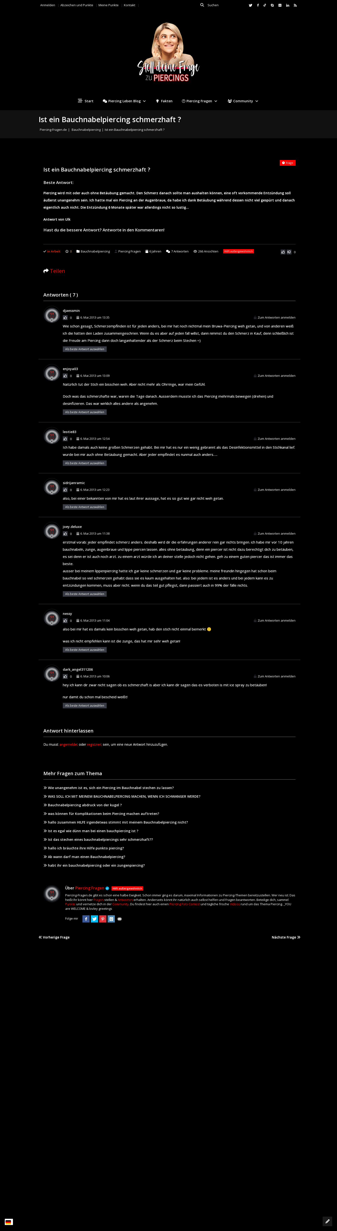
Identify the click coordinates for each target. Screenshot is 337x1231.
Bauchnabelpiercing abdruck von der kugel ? (82, 805)
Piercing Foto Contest (184, 904)
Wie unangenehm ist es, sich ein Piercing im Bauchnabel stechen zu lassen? (108, 787)
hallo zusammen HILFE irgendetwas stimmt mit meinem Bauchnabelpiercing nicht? (115, 822)
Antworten (177, 251)
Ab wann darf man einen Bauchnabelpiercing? (84, 856)
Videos (235, 904)
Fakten (164, 101)
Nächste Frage (286, 937)
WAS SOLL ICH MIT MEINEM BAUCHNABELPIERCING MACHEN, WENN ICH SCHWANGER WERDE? (121, 796)
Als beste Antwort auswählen (84, 349)
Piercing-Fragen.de (53, 129)
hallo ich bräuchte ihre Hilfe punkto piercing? (83, 848)
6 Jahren (155, 251)
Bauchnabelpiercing (86, 129)
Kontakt (129, 5)
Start (85, 100)
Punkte (70, 904)
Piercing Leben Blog (125, 101)
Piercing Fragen (200, 101)
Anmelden (47, 5)
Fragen (98, 900)
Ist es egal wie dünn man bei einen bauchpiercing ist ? (90, 831)
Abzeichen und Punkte (76, 5)
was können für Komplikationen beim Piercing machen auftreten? (101, 813)
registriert (94, 744)
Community (243, 101)
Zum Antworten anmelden (275, 317)
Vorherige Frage (54, 937)
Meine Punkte (109, 5)
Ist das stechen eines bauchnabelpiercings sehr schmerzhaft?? (98, 839)
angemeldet (68, 744)
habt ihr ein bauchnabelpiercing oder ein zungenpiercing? (94, 865)
